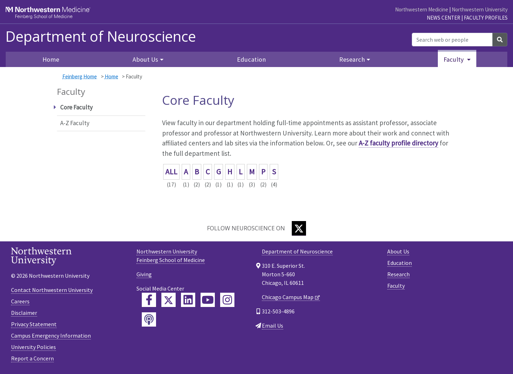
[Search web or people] (452, 39)
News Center (443, 17)
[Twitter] (299, 228)
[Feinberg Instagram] (227, 300)
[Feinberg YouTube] (208, 300)
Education (251, 59)
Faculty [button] (454, 59)
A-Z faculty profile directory (398, 143)
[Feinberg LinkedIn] (188, 300)
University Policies (33, 346)
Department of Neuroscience (100, 36)
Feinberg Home (79, 76)
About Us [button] (145, 59)
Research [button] (352, 59)
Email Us (272, 325)
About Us (398, 251)
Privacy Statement (34, 324)
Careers (20, 301)
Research (398, 274)
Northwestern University (480, 9)
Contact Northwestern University (52, 289)
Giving (144, 274)
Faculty (396, 285)
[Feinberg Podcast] (149, 319)
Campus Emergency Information (51, 335)
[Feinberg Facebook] (149, 300)
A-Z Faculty (74, 123)
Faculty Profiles (486, 17)
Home (50, 59)
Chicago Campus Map (288, 297)
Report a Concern (32, 358)
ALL (171, 171)
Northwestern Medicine (421, 9)
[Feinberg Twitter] (168, 300)
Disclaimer (24, 312)
